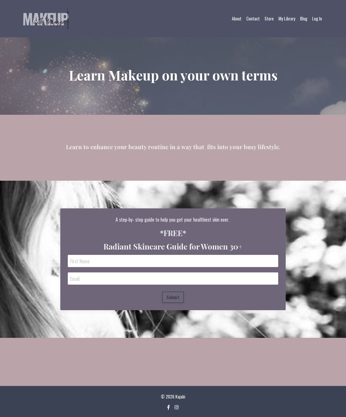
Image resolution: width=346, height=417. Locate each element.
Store (269, 18)
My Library (286, 18)
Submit (173, 297)
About (236, 18)
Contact (253, 18)
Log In (317, 18)
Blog (303, 18)
